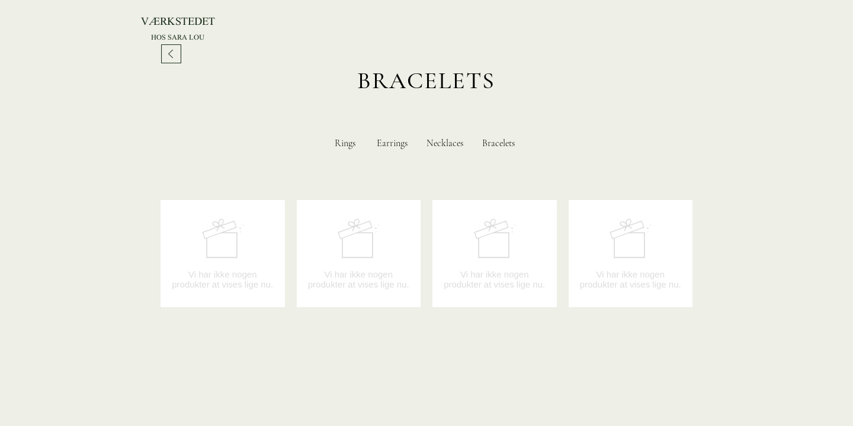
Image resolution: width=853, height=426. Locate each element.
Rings (345, 143)
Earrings (392, 143)
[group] (426, 253)
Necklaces (444, 143)
